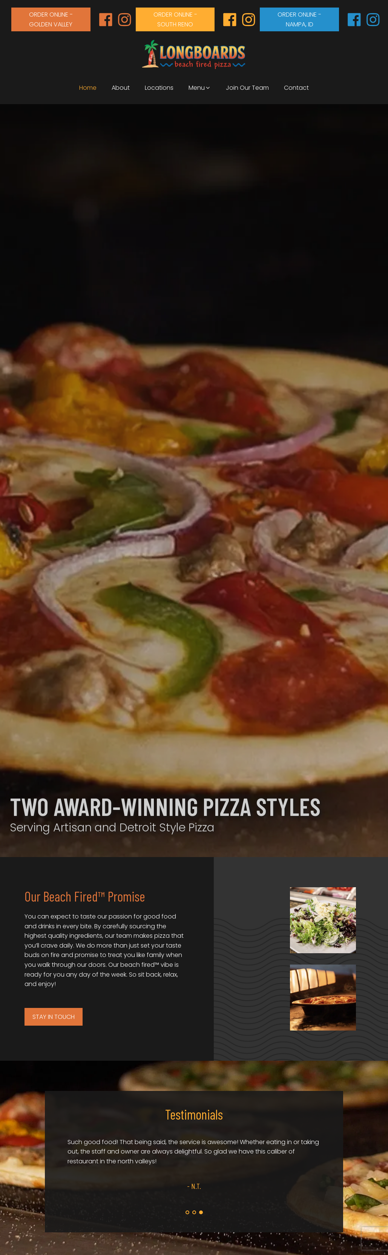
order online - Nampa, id (299, 19)
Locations (159, 87)
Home (88, 87)
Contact (296, 87)
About (121, 87)
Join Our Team (247, 87)
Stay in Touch (53, 1016)
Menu (200, 87)
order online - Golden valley (51, 19)
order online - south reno (175, 19)
